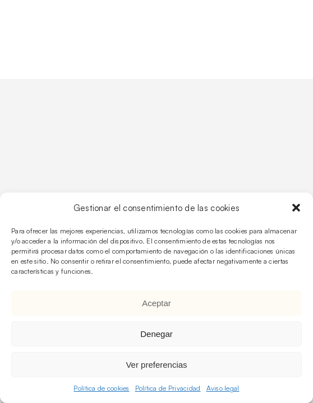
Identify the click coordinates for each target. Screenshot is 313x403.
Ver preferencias (156, 364)
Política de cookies (101, 388)
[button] (296, 207)
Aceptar (156, 303)
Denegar (156, 334)
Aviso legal (223, 388)
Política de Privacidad (168, 388)
